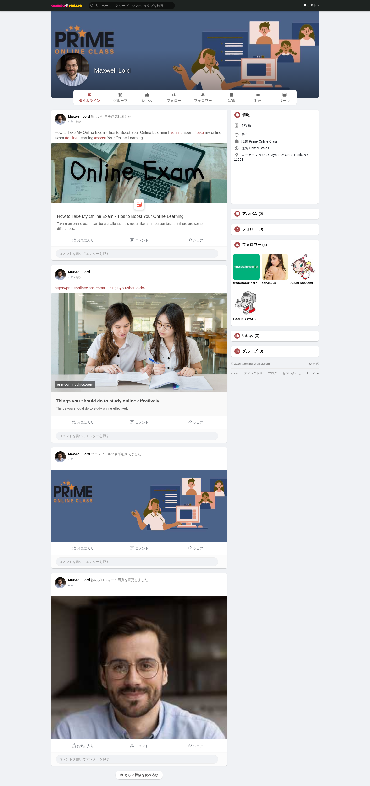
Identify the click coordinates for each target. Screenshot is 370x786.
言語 (314, 363)
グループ (249, 351)
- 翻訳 (78, 121)
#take (199, 132)
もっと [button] (312, 373)
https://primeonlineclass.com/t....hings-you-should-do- (100, 288)
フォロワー (251, 245)
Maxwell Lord (112, 70)
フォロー (249, 229)
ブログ (272, 373)
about (235, 373)
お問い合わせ (291, 373)
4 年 (70, 121)
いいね (248, 336)
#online (176, 132)
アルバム (249, 214)
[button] (132, 5)
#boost (100, 138)
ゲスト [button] (312, 5)
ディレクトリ (253, 373)
